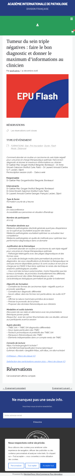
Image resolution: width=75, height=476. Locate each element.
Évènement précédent (14, 388)
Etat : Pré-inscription (34, 146)
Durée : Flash (50, 146)
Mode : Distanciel (18, 148)
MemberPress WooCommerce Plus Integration (43, 474)
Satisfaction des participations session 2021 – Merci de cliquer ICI (35, 361)
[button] (72, 18)
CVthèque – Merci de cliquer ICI (20, 356)
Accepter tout (48, 466)
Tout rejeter (32, 466)
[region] (32, 455)
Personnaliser (16, 466)
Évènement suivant (62, 388)
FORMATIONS (17, 146)
